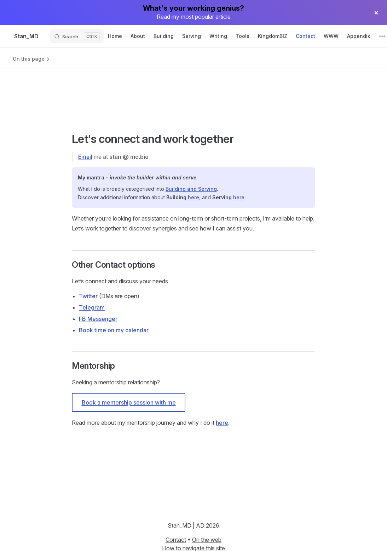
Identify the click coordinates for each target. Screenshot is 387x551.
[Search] (77, 36)
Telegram (92, 307)
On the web (206, 539)
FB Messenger (98, 318)
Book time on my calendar (114, 330)
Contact (176, 539)
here (193, 197)
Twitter (88, 296)
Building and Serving (191, 189)
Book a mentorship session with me (129, 402)
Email (85, 156)
